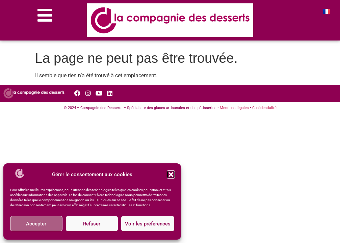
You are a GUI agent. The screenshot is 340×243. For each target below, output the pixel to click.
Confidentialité (264, 108)
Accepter (36, 224)
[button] (170, 174)
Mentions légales (234, 108)
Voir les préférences (148, 224)
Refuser (91, 224)
